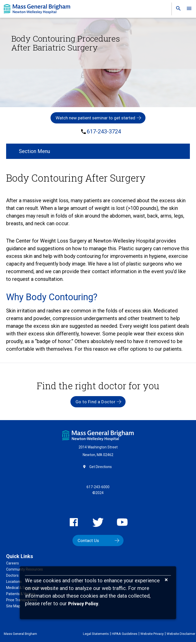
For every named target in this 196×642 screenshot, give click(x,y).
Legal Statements (96, 634)
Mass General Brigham (20, 634)
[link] (177, 9)
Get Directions (100, 467)
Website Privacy (152, 634)
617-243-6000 (98, 487)
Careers (12, 563)
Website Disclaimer (181, 634)
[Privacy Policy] (83, 604)
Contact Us (88, 540)
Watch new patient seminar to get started (95, 117)
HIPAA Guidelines (124, 634)
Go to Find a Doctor (96, 401)
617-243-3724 (104, 132)
